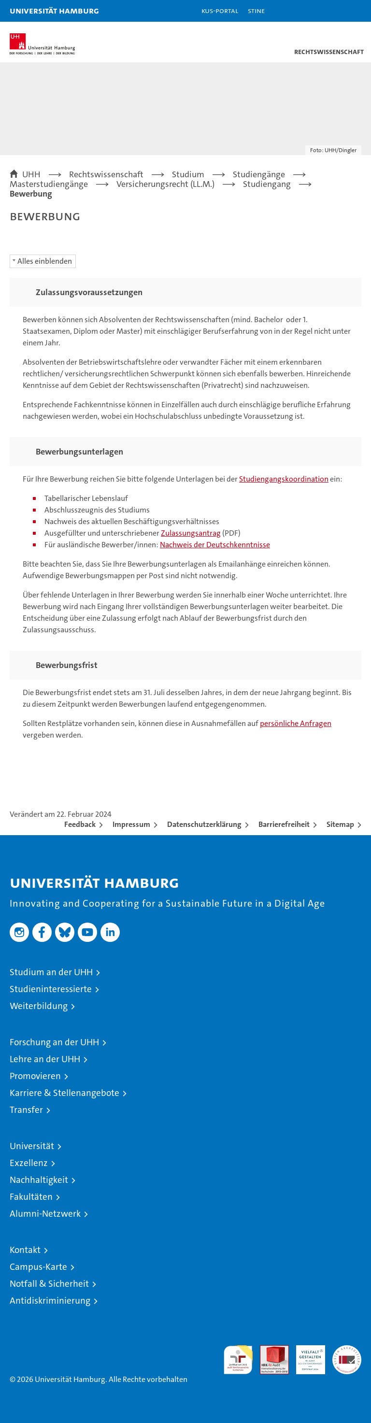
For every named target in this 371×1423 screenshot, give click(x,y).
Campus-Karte (38, 1267)
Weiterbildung (39, 1006)
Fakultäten (31, 1197)
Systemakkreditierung (346, 1350)
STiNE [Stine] (256, 10)
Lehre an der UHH (45, 1059)
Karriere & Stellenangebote (64, 1093)
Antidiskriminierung (50, 1301)
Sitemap (340, 824)
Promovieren (35, 1076)
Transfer (26, 1110)
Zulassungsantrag (191, 533)
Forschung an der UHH (54, 1042)
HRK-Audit (305, 1355)
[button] (333, 11)
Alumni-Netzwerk (45, 1214)
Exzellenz (29, 1163)
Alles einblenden (44, 261)
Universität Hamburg (54, 10)
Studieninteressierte (51, 989)
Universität (32, 1146)
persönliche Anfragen (295, 723)
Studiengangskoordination (283, 479)
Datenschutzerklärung (204, 824)
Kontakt (25, 1250)
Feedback (80, 824)
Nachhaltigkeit (39, 1180)
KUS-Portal (219, 10)
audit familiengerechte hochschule (238, 1359)
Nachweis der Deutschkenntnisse (215, 545)
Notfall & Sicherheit (49, 1284)
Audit (269, 1350)
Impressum (131, 824)
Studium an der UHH (51, 972)
